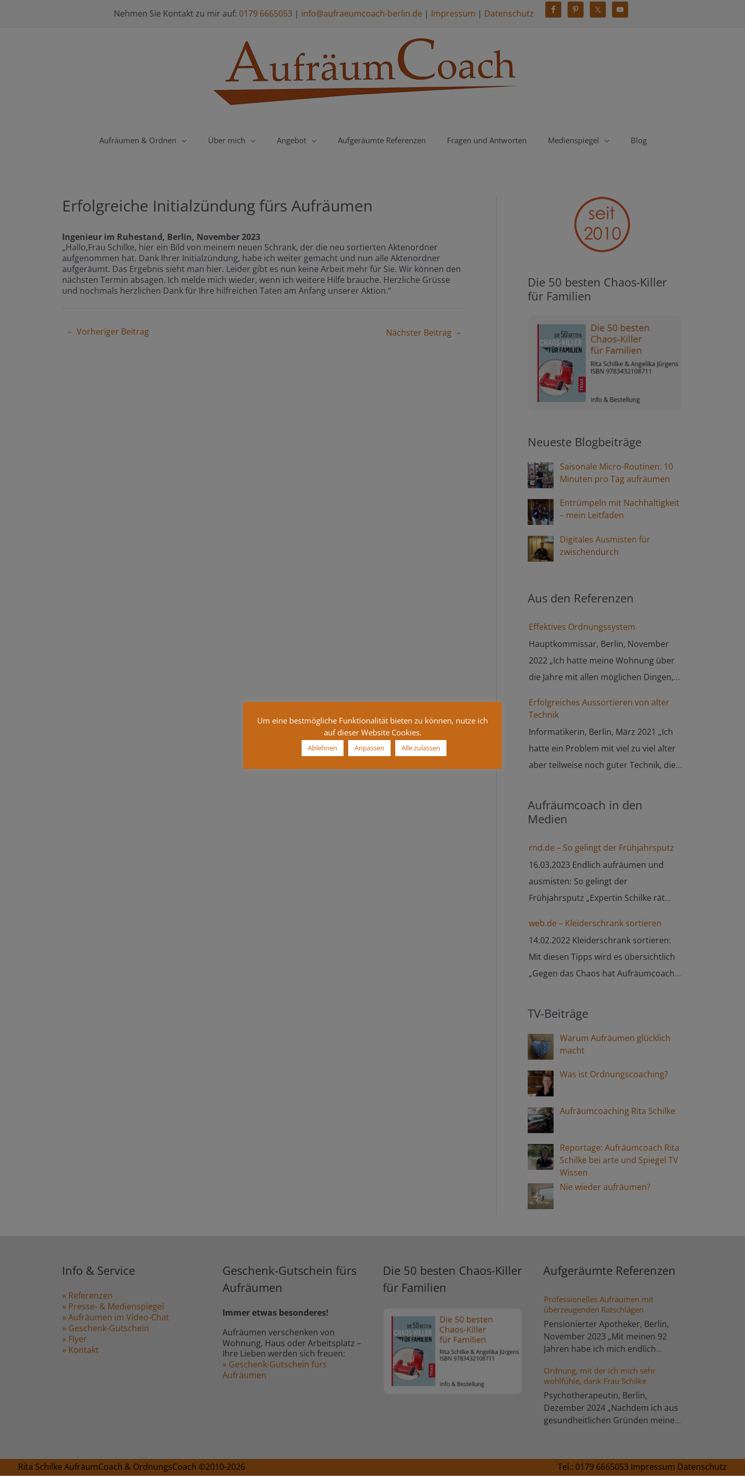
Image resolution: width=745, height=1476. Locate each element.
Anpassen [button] (369, 747)
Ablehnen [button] (322, 747)
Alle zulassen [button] (420, 747)
